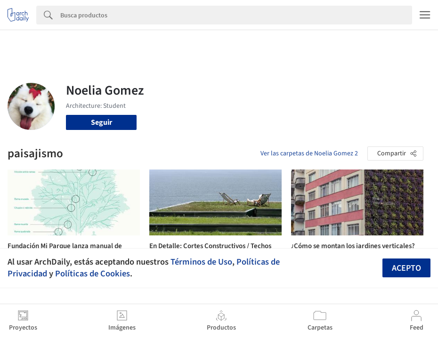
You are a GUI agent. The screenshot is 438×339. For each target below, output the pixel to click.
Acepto (406, 268)
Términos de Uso (201, 262)
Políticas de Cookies (92, 273)
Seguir (101, 122)
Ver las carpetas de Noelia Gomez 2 (309, 153)
